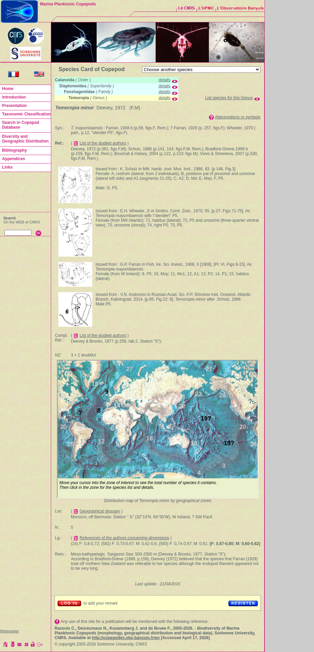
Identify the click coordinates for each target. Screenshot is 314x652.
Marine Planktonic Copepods (68, 4)
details (165, 80)
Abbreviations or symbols (237, 117)
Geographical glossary (100, 511)
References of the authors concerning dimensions (124, 538)
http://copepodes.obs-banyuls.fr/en (126, 637)
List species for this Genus (229, 97)
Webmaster (9, 631)
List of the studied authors (103, 143)
